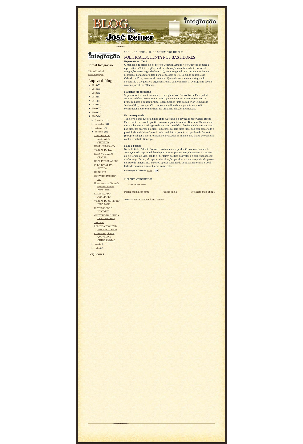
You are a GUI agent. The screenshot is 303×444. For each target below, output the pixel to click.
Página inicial (169, 191)
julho (97, 248)
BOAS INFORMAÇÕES (106, 161)
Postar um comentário (137, 185)
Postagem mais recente (136, 191)
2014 (94, 89)
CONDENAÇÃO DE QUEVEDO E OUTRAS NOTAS (104, 236)
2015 (94, 85)
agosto (98, 244)
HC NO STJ (100, 172)
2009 (94, 108)
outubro (99, 128)
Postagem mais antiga (203, 191)
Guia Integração (96, 74)
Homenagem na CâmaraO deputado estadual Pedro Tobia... (106, 186)
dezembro (100, 120)
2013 (94, 93)
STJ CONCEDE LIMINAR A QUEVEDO (102, 138)
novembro (100, 124)
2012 (94, 96)
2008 (94, 112)
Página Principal (96, 71)
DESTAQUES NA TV (104, 146)
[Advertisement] (101, 355)
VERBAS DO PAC (103, 149)
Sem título (99, 222)
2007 (94, 116)
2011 (94, 100)
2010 (94, 104)
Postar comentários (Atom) (149, 199)
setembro (99, 131)
